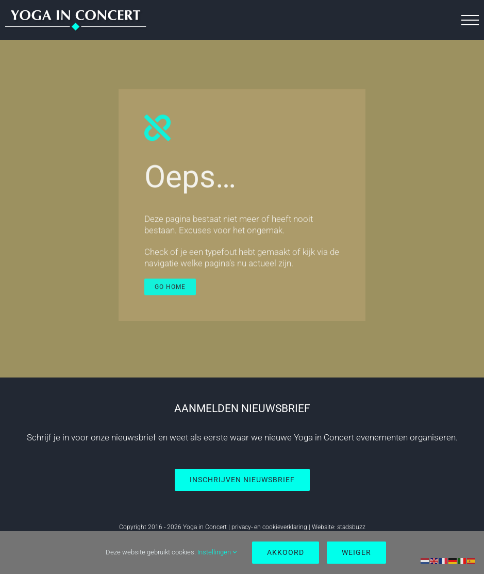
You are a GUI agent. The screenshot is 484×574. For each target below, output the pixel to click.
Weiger (356, 552)
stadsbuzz (351, 527)
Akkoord (285, 552)
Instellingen (217, 552)
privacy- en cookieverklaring (269, 527)
